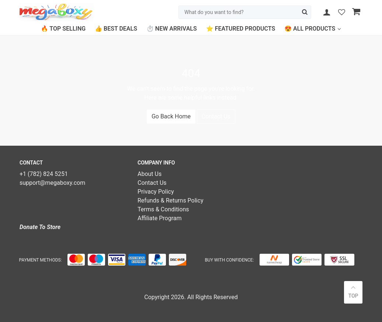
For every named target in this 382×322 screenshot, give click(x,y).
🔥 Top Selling (63, 28)
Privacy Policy (156, 191)
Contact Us (216, 116)
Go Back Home (171, 116)
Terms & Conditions (163, 209)
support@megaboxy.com (52, 182)
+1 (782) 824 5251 (44, 173)
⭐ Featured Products (240, 28)
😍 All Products (309, 28)
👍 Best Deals (116, 28)
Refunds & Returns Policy (170, 200)
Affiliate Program (160, 218)
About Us (150, 173)
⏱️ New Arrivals (171, 28)
